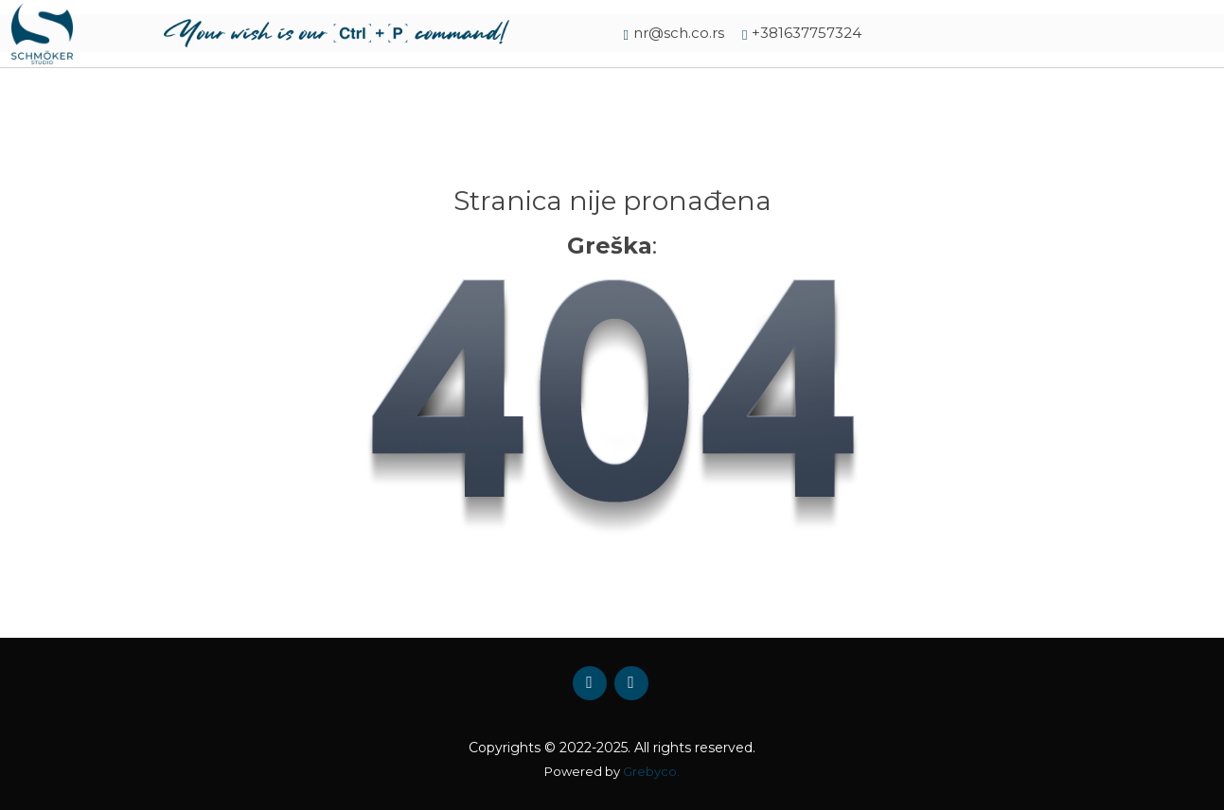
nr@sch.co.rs (678, 33)
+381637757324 (806, 33)
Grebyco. (651, 771)
